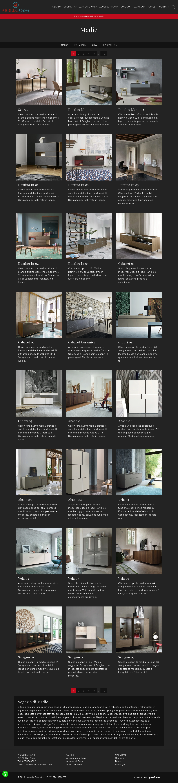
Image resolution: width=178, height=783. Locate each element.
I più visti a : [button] (110, 45)
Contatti (164, 6)
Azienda (56, 6)
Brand (118, 761)
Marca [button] (64, 45)
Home (76, 16)
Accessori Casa (108, 6)
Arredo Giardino (74, 764)
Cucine (68, 6)
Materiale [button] (80, 45)
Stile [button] (94, 45)
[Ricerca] (173, 7)
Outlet (153, 6)
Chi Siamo (120, 754)
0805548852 (29, 761)
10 (103, 53)
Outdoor (126, 6)
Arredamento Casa (85, 6)
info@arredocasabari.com (39, 764)
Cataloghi (140, 6)
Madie (101, 16)
